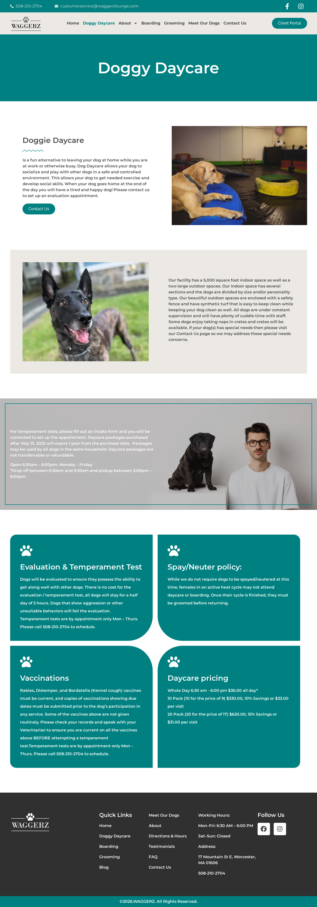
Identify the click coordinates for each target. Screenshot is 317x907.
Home (73, 23)
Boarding (150, 23)
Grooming (174, 23)
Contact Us (234, 23)
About (128, 23)
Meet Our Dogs (204, 23)
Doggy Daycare (99, 23)
